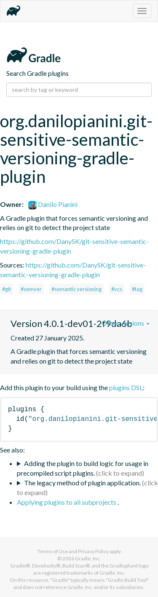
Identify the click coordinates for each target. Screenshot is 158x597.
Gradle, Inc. (88, 558)
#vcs (116, 289)
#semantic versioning (76, 289)
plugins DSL (126, 387)
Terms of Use (52, 551)
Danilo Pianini (53, 204)
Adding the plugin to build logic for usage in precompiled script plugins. (82, 468)
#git (6, 289)
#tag (137, 289)
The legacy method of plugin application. (82, 483)
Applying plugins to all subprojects (67, 502)
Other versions (126, 323)
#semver (31, 289)
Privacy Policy (93, 551)
